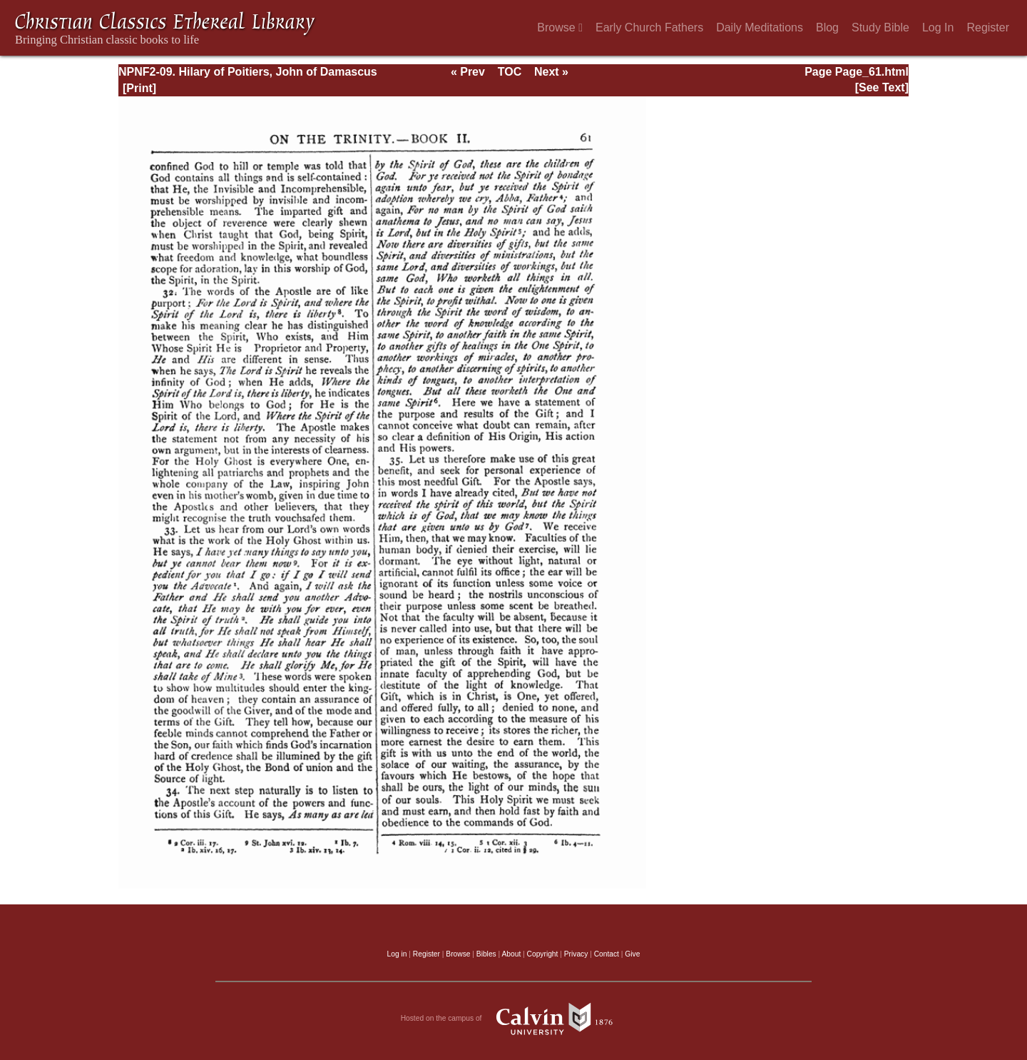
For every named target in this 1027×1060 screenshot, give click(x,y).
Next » (551, 72)
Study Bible (880, 27)
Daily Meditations (759, 27)
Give (632, 954)
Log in (397, 954)
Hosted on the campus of (514, 1019)
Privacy (576, 954)
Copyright (542, 954)
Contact (606, 954)
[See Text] (882, 87)
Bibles (486, 954)
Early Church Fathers (649, 27)
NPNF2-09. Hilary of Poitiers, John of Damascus (247, 72)
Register (987, 27)
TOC (509, 72)
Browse (560, 27)
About (511, 954)
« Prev (468, 72)
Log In (938, 27)
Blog (827, 27)
